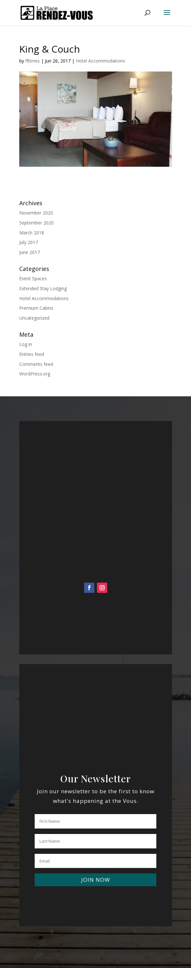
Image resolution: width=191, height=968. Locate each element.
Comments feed (36, 364)
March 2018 (31, 233)
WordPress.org (34, 374)
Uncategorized (34, 318)
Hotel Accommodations (100, 61)
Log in (25, 344)
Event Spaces (33, 278)
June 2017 (29, 252)
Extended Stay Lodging (43, 288)
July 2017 (28, 242)
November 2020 (36, 213)
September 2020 (36, 223)
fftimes (32, 61)
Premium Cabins (36, 308)
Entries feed (31, 354)
